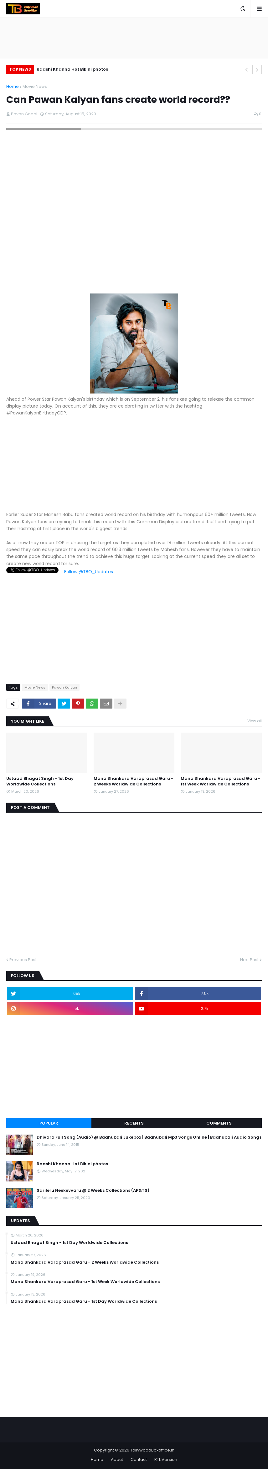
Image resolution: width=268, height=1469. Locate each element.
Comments (219, 1123)
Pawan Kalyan (64, 687)
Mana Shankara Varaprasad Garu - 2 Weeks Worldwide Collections (133, 781)
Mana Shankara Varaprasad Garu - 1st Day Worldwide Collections (84, 1301)
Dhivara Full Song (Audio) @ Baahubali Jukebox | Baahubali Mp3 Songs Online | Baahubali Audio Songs (149, 1137)
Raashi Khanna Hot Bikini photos (72, 69)
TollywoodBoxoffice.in (152, 1450)
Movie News (35, 86)
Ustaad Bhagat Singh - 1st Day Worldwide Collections (40, 781)
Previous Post (23, 960)
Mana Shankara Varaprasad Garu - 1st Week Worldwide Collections (220, 781)
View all (254, 721)
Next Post (249, 960)
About (117, 1459)
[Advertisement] (134, 467)
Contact (139, 1459)
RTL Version (165, 1459)
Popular (48, 1123)
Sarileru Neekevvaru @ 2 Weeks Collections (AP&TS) (93, 1190)
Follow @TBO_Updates (88, 572)
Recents (134, 1123)
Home (12, 86)
